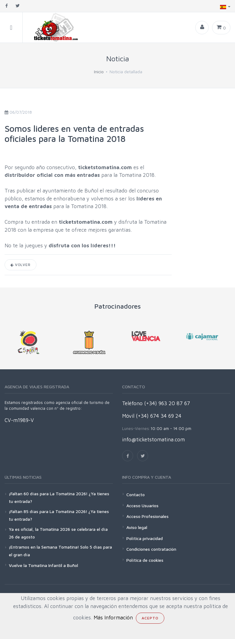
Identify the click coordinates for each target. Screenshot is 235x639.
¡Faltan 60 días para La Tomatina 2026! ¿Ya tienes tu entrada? (59, 497)
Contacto (135, 494)
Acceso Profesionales (147, 516)
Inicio (99, 71)
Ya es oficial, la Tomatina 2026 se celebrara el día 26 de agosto (58, 533)
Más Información (113, 617)
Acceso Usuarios (142, 505)
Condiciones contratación (151, 549)
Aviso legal (136, 527)
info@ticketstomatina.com (153, 439)
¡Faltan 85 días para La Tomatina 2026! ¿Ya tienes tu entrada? (59, 515)
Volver (20, 264)
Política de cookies (144, 560)
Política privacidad (144, 538)
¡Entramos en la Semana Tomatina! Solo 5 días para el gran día (60, 550)
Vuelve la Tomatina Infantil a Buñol (43, 565)
